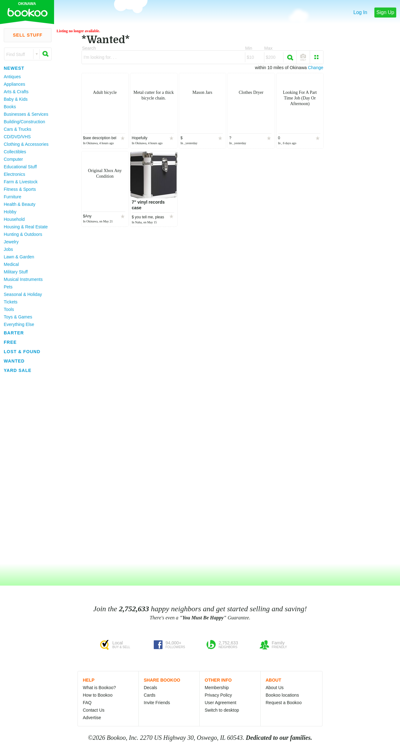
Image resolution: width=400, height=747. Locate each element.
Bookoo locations (282, 695)
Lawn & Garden (19, 256)
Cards (149, 695)
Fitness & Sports (20, 189)
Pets (8, 286)
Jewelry (11, 241)
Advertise (92, 717)
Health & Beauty (19, 204)
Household (14, 219)
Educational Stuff (20, 166)
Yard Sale (18, 370)
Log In (360, 12)
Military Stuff (16, 271)
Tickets (11, 301)
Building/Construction (24, 121)
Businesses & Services (26, 114)
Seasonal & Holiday (23, 294)
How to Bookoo (97, 695)
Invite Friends (157, 702)
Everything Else (19, 324)
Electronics (14, 174)
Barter (14, 332)
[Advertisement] (25, 469)
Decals (150, 687)
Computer (13, 159)
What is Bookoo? (99, 687)
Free (10, 342)
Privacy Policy (218, 695)
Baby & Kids (16, 99)
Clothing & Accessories (26, 144)
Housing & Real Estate (26, 226)
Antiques (12, 76)
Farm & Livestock (21, 181)
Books (10, 106)
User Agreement (220, 702)
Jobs (8, 249)
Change (315, 67)
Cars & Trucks (17, 129)
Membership (217, 687)
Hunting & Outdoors (23, 234)
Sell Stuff (27, 35)
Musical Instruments (23, 279)
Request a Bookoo (284, 702)
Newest (14, 68)
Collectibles (15, 151)
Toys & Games (18, 316)
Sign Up (385, 12)
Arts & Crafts (16, 91)
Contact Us (93, 710)
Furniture (12, 196)
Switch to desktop (222, 710)
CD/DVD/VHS (17, 136)
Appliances (14, 84)
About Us (275, 687)
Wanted (14, 360)
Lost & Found (22, 351)
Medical (11, 264)
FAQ (87, 702)
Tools (9, 309)
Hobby (10, 211)
